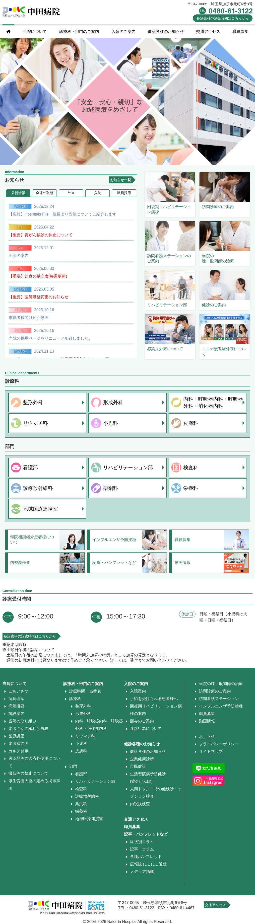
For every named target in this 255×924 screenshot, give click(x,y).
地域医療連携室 (40, 509)
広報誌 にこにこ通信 (148, 864)
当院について (35, 31)
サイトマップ (211, 751)
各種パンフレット (146, 856)
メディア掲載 (142, 871)
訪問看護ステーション (219, 698)
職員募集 (241, 31)
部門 (73, 766)
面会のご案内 (142, 721)
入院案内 (138, 691)
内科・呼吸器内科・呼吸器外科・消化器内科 (213, 402)
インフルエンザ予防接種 (221, 706)
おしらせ (207, 736)
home (8, 31)
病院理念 (16, 698)
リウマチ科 (35, 423)
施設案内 (16, 713)
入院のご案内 (123, 31)
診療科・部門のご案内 (79, 31)
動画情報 (207, 721)
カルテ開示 (18, 751)
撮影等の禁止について (28, 773)
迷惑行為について (146, 728)
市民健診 (138, 766)
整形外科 (33, 402)
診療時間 (222, 18)
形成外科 (113, 402)
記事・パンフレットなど (146, 834)
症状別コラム (142, 842)
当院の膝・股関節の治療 (221, 684)
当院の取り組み (22, 721)
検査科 (190, 467)
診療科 (75, 698)
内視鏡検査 (140, 804)
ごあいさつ (18, 691)
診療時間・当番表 (85, 691)
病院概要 (16, 706)
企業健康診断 (142, 759)
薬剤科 (110, 488)
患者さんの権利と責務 (28, 728)
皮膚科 (190, 423)
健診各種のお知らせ (166, 31)
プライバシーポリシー (219, 744)
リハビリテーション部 (128, 467)
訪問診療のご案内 (215, 691)
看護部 (30, 467)
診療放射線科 (38, 488)
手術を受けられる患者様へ (154, 698)
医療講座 (16, 736)
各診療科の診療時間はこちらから (30, 636)
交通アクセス (208, 31)
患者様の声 (18, 743)
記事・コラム (142, 849)
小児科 (110, 423)
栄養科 (190, 488)
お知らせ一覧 (120, 180)
